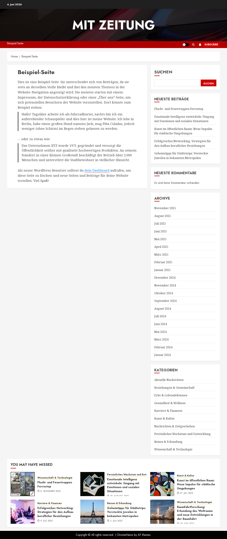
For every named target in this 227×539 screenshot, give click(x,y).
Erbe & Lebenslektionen (170, 395)
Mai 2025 (160, 239)
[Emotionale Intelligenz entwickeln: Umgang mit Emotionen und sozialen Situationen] (92, 484)
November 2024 (165, 285)
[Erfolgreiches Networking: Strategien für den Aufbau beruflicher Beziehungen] (23, 512)
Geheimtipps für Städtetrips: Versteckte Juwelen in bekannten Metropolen (126, 512)
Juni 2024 (160, 324)
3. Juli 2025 (116, 521)
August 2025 (162, 216)
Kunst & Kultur (164, 418)
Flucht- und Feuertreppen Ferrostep (178, 109)
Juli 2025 (160, 223)
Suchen (163, 72)
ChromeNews (125, 535)
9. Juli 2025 (46, 521)
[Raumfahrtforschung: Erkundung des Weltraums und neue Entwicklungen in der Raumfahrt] (162, 512)
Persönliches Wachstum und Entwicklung (182, 434)
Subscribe (207, 44)
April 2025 (161, 247)
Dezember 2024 (164, 278)
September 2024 (165, 301)
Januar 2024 (162, 355)
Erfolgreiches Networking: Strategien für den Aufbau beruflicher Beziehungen (55, 512)
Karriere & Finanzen (168, 411)
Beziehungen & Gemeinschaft (174, 388)
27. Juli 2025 (186, 493)
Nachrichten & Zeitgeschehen (174, 426)
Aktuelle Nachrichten (169, 380)
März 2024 (161, 339)
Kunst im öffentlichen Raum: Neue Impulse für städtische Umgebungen (183, 131)
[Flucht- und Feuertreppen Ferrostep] (23, 484)
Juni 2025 (160, 231)
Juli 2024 (160, 316)
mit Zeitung (113, 25)
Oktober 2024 (163, 293)
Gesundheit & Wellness (170, 403)
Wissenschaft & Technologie (173, 449)
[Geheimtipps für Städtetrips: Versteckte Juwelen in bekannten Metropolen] (92, 512)
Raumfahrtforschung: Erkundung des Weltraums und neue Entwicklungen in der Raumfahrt (195, 513)
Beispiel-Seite (15, 43)
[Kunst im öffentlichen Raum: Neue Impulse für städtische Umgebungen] (162, 484)
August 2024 (162, 309)
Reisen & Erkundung (168, 442)
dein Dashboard (97, 170)
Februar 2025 (163, 262)
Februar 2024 (163, 347)
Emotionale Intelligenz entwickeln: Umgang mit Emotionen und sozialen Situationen (123, 485)
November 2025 (165, 208)
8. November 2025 (50, 491)
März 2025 (161, 254)
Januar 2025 (162, 270)
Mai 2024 (160, 332)
